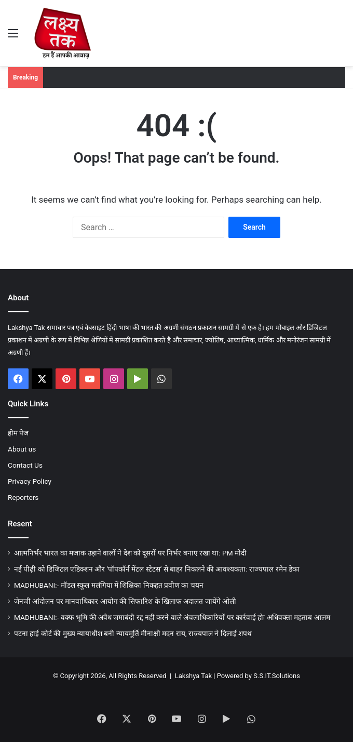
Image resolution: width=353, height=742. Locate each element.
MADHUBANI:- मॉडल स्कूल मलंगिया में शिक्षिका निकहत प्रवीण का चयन (108, 585)
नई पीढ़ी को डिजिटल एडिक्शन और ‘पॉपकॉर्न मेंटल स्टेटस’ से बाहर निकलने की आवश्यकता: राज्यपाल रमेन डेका (157, 569)
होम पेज (18, 433)
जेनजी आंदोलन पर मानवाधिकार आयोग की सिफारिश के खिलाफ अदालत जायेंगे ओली (125, 601)
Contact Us (25, 465)
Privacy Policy (29, 481)
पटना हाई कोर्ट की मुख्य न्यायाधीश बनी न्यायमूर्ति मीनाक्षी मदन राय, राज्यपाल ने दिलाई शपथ (133, 633)
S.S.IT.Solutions (276, 676)
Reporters (23, 497)
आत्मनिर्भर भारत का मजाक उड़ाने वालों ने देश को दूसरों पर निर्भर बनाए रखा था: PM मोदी (130, 553)
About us (22, 449)
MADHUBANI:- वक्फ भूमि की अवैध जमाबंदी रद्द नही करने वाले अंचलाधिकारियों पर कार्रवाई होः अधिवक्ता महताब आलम (172, 617)
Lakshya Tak (193, 676)
